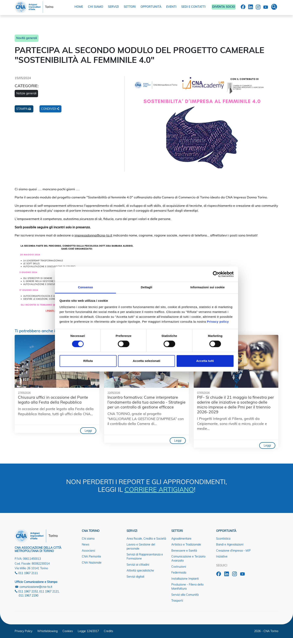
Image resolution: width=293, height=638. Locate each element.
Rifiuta (88, 361)
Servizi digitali (135, 576)
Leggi (88, 430)
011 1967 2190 (28, 595)
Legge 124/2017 (88, 631)
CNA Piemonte (91, 556)
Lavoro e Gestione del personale (141, 546)
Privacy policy (218, 321)
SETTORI (130, 7)
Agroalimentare (181, 538)
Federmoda (178, 572)
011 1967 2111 (26, 573)
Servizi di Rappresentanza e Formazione (145, 556)
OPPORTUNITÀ (151, 7)
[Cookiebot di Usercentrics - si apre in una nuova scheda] (216, 274)
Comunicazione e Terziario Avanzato (188, 558)
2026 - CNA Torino (266, 631)
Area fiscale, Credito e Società (146, 538)
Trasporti (177, 600)
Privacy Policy (23, 631)
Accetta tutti (205, 361)
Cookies (67, 631)
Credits (108, 631)
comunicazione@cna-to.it (33, 587)
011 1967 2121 (49, 591)
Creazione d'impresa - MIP (233, 550)
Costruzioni (178, 566)
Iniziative (221, 556)
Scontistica (223, 538)
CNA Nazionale (92, 562)
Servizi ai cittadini (138, 564)
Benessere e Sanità (184, 550)
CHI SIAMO (95, 7)
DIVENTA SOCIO (223, 7)
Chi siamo (88, 538)
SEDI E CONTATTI (193, 7)
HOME (78, 7)
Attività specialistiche (140, 570)
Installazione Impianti (185, 578)
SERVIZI (113, 7)
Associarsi (88, 550)
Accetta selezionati (146, 361)
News (85, 544)
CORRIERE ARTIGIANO (159, 489)
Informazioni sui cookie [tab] (207, 287)
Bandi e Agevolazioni (229, 544)
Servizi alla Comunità (185, 595)
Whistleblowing (47, 631)
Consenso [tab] (85, 287)
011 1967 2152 (26, 591)
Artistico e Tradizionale (186, 544)
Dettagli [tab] (146, 287)
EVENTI (171, 7)
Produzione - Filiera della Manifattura (187, 586)
